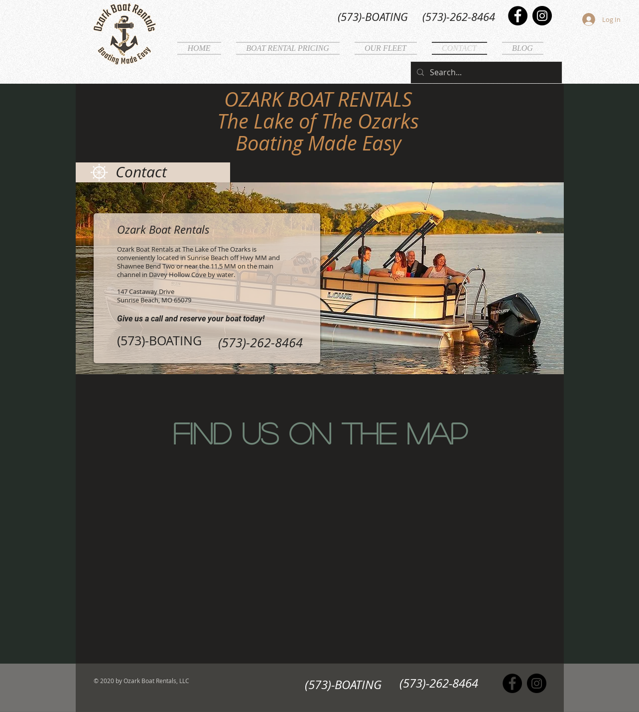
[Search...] (485, 72)
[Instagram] (542, 15)
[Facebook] (517, 15)
